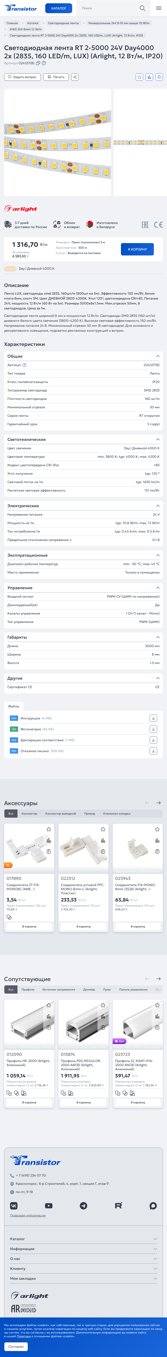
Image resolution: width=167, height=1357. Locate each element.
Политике (24, 1336)
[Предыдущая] (147, 803)
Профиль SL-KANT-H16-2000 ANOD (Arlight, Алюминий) (134, 1065)
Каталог (58, 8)
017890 (14, 878)
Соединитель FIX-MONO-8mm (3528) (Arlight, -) (135, 887)
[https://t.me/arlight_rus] (83, 1205)
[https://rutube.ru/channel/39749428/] (118, 1205)
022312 (68, 878)
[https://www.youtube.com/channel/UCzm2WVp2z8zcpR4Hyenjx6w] (48, 1205)
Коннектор (29, 813)
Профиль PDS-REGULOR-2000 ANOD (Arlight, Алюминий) (81, 1065)
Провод (89, 813)
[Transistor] (20, 7)
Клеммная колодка (116, 813)
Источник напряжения (59, 989)
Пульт (107, 989)
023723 (122, 1054)
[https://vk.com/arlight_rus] (13, 1205)
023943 (123, 878)
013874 (68, 1054)
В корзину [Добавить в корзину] (137, 249)
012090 (14, 1054)
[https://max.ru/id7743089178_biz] (153, 1205)
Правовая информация (28, 1215)
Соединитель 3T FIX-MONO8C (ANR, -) (23, 887)
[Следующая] (158, 803)
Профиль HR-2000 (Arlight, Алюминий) (28, 1063)
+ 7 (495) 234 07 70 (31, 1175)
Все (10, 813)
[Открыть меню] (159, 8)
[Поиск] (142, 8)
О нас (15, 1258)
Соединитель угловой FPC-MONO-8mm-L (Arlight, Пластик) (83, 889)
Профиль (28, 989)
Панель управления (133, 989)
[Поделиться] (75, 77)
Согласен (16, 1346)
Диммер (89, 989)
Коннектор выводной (60, 813)
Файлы (13, 706)
